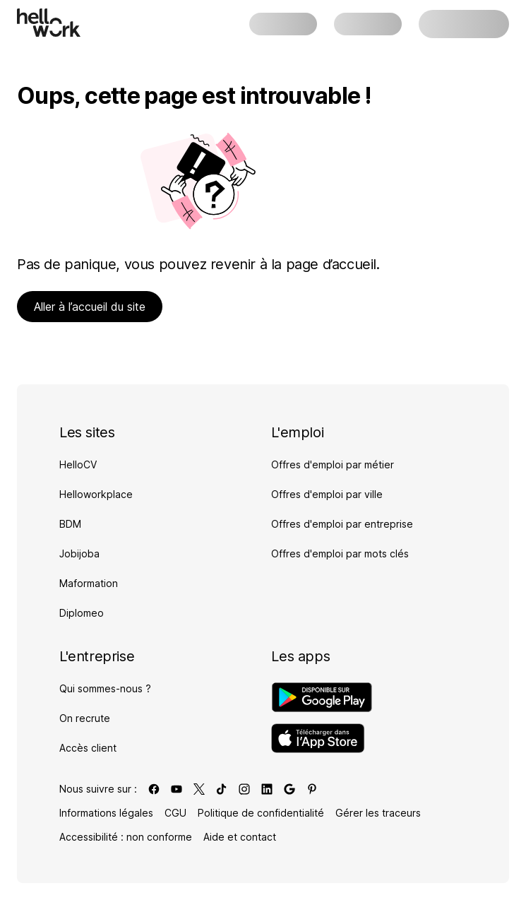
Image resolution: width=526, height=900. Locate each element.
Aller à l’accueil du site (89, 307)
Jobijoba (79, 553)
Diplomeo (81, 613)
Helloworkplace (96, 494)
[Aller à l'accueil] (48, 22)
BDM (70, 524)
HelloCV (78, 464)
